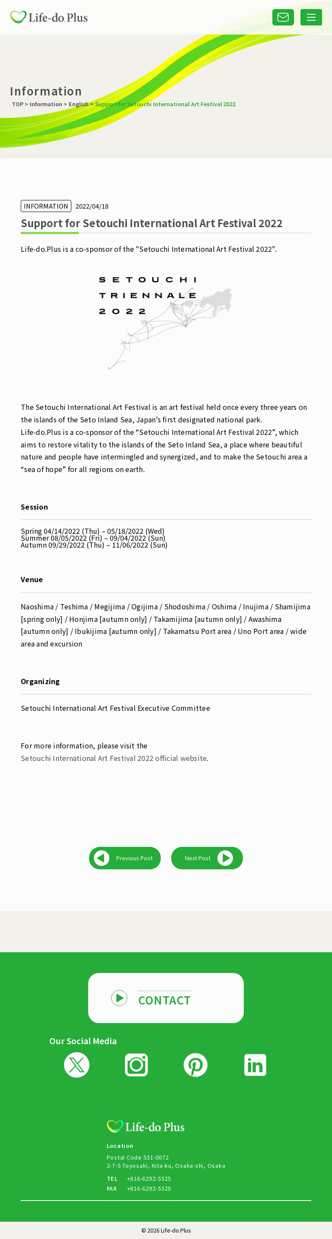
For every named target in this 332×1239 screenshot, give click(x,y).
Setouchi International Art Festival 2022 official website (114, 758)
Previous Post (134, 858)
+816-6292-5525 (149, 1178)
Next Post (198, 858)
